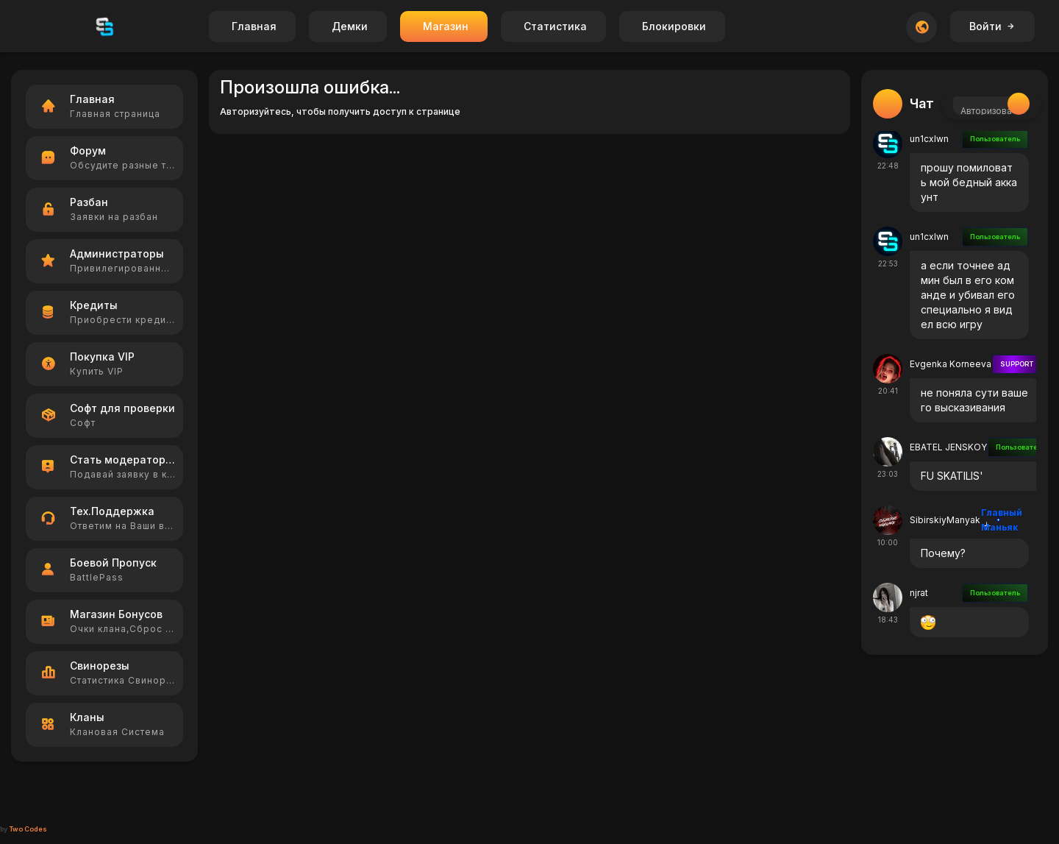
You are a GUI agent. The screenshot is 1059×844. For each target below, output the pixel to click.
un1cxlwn (929, 138)
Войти (992, 26)
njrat (919, 592)
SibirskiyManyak (945, 519)
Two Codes (28, 829)
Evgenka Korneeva (950, 363)
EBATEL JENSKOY (948, 447)
